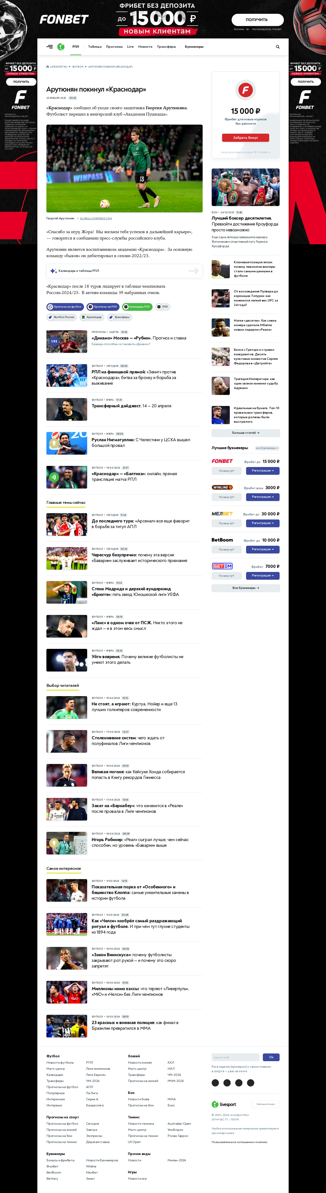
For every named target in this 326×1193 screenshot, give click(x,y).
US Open (134, 1142)
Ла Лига (92, 1093)
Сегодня (92, 1124)
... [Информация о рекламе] (323, 3)
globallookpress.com (96, 218)
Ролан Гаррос (178, 1136)
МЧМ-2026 (176, 1081)
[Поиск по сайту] (280, 46)
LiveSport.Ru (58, 66)
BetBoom (53, 1172)
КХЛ (171, 1062)
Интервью (54, 1105)
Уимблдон (175, 1130)
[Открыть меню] (50, 46)
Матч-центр (55, 1069)
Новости (145, 47)
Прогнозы (114, 47)
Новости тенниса (141, 1124)
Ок (271, 1057)
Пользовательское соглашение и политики (239, 1142)
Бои (131, 1093)
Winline (91, 1166)
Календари (54, 1075)
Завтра (91, 1130)
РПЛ (75, 47)
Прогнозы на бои (59, 1136)
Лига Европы (95, 1075)
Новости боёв (138, 1099)
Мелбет (92, 1172)
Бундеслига (95, 1105)
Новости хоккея (140, 1062)
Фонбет (52, 1166)
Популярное (55, 1093)
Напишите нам (265, 1104)
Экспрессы (94, 1136)
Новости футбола (60, 1062)
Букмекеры (194, 47)
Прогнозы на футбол (62, 1087)
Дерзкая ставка (98, 1142)
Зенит (90, 1178)
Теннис (134, 1117)
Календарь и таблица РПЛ (79, 271)
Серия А (92, 1099)
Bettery (52, 1178)
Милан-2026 (177, 1160)
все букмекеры (267, 448)
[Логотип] (61, 46)
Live (130, 47)
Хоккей (134, 1056)
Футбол (77, 66)
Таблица (95, 47)
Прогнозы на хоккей (61, 1130)
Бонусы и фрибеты (60, 1160)
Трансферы (166, 47)
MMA (171, 1099)
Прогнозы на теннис (61, 1142)
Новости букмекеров (102, 1160)
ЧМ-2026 (93, 1081)
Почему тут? (226, 471)
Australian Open (179, 1124)
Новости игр (137, 1178)
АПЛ (89, 1087)
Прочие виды (139, 1154)
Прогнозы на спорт (62, 1117)
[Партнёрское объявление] (246, 114)
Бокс (171, 1105)
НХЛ (171, 1069)
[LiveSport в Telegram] (215, 1082)
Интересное (55, 1099)
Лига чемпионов (98, 1069)
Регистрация (262, 470)
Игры (132, 1172)
